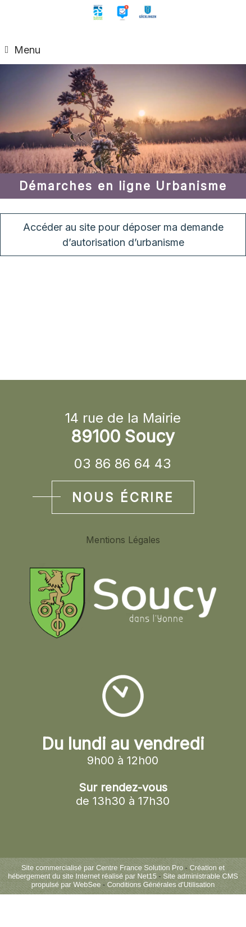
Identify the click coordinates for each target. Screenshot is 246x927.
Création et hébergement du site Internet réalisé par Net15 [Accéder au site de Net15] (116, 871)
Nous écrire (123, 497)
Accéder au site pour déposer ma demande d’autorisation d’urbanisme (123, 234)
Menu (27, 50)
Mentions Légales (123, 539)
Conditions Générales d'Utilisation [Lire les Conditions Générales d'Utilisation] (161, 884)
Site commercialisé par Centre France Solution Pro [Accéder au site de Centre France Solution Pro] (102, 867)
